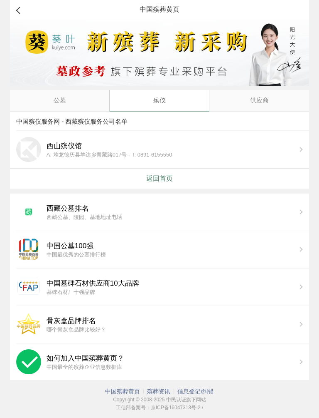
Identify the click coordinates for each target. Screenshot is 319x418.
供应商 (259, 100)
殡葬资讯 (158, 391)
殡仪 (159, 100)
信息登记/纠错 (195, 391)
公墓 (60, 100)
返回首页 (159, 178)
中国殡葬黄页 (122, 391)
